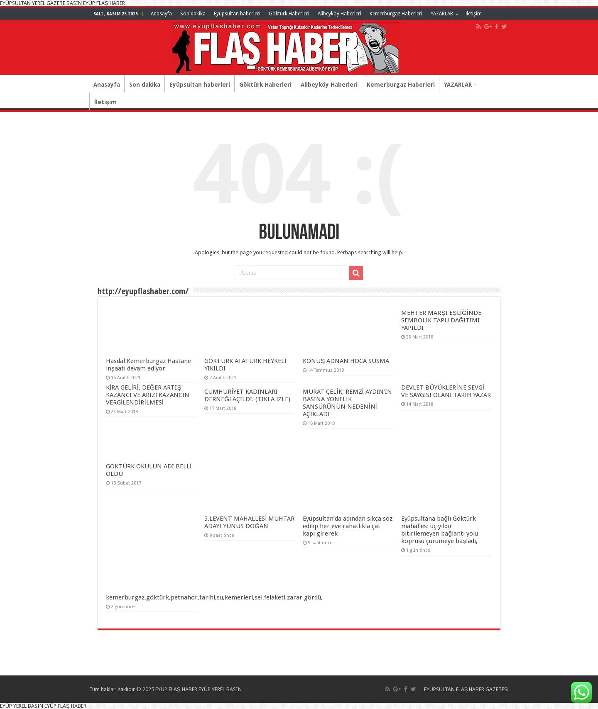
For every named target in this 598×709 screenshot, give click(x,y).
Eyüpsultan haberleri (237, 14)
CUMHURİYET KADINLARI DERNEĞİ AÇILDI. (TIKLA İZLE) (247, 395)
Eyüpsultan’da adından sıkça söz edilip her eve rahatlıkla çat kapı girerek (347, 526)
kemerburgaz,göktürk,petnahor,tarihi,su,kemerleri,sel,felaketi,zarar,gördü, (214, 597)
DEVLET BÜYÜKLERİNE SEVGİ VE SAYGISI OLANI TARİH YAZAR (445, 391)
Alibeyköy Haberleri (339, 14)
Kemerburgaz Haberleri (396, 14)
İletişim (474, 14)
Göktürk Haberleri (289, 14)
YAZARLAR (442, 14)
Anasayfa (161, 14)
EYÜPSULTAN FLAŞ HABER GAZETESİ (466, 689)
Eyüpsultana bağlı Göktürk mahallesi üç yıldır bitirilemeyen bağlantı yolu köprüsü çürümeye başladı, (439, 530)
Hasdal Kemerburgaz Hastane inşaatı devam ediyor (148, 364)
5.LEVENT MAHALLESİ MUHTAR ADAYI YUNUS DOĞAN (249, 522)
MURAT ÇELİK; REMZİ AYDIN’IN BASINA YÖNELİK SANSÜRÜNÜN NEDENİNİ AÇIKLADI (347, 403)
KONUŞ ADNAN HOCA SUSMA (346, 361)
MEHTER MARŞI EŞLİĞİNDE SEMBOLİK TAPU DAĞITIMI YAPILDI (441, 320)
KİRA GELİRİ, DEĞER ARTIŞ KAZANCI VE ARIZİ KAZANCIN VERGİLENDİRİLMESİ (147, 395)
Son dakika (193, 14)
